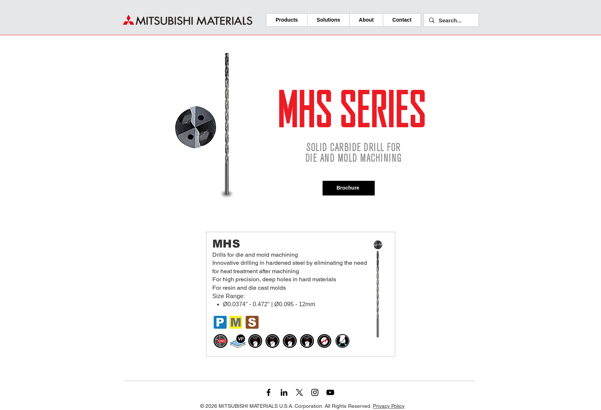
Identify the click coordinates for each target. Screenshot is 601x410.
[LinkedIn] (284, 392)
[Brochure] (349, 188)
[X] (299, 392)
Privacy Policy (388, 406)
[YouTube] (330, 392)
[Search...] (451, 20)
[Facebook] (268, 392)
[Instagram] (315, 392)
